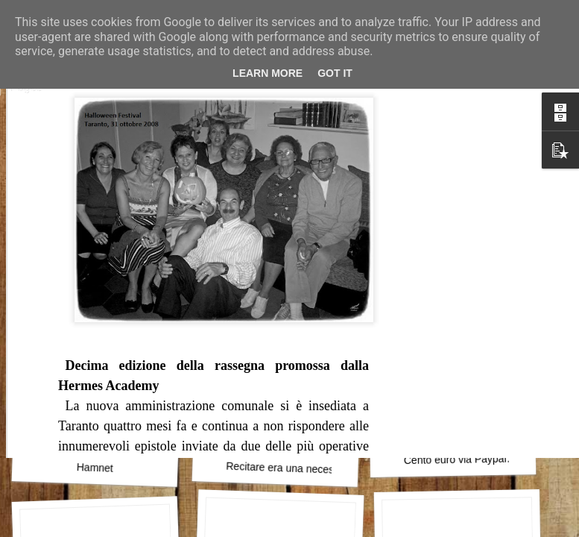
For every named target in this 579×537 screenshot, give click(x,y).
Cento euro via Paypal (455, 459)
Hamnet (95, 467)
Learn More (267, 73)
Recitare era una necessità (288, 468)
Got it (334, 73)
